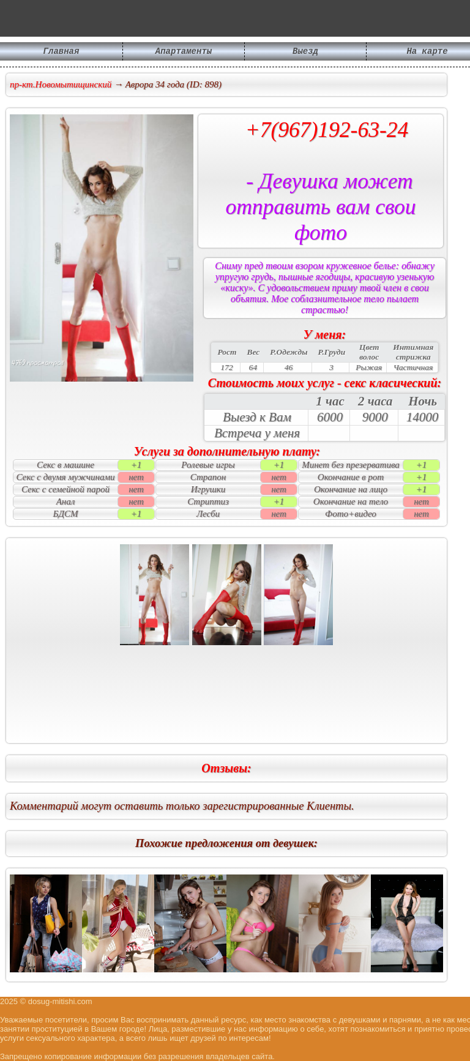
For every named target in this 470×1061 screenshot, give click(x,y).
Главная (61, 52)
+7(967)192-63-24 (327, 129)
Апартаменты (183, 52)
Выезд (305, 52)
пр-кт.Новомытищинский (60, 84)
